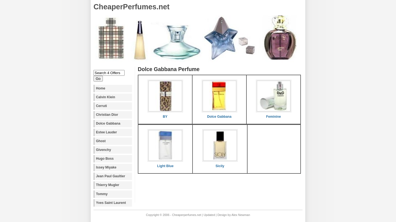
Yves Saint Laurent (111, 203)
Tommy (102, 194)
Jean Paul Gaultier (110, 176)
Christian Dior (107, 115)
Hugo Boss (105, 159)
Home (100, 88)
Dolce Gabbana (108, 123)
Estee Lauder (106, 132)
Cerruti (101, 106)
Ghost (101, 141)
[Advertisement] (202, 192)
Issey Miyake (106, 167)
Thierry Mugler (107, 185)
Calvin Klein (105, 97)
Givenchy (103, 150)
